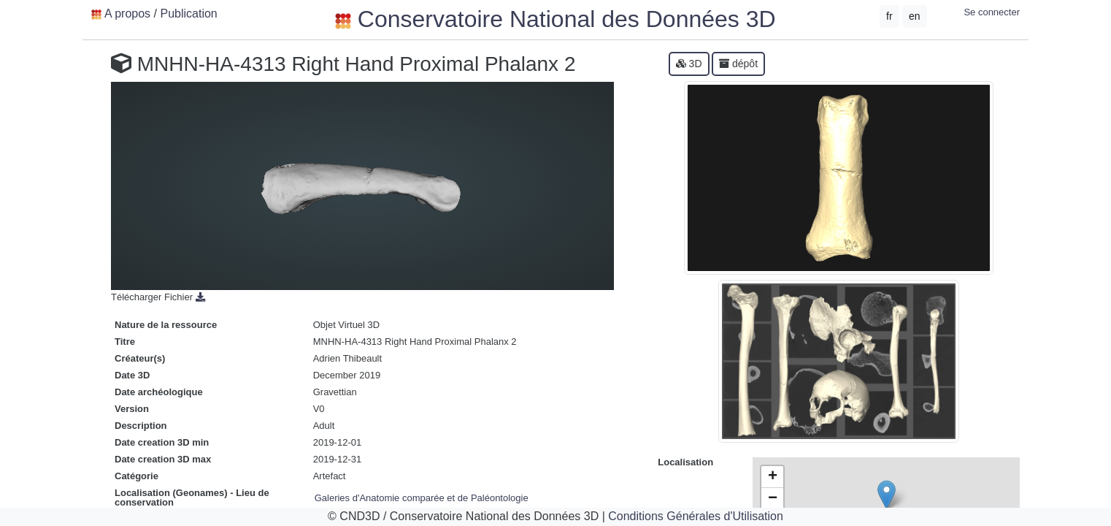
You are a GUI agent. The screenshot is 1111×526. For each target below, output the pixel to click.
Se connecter (992, 12)
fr (889, 16)
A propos (127, 13)
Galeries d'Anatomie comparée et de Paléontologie (421, 497)
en (914, 16)
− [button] (772, 499)
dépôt (738, 63)
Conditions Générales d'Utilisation (695, 516)
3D (689, 63)
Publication (188, 13)
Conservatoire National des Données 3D (555, 19)
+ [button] (772, 477)
